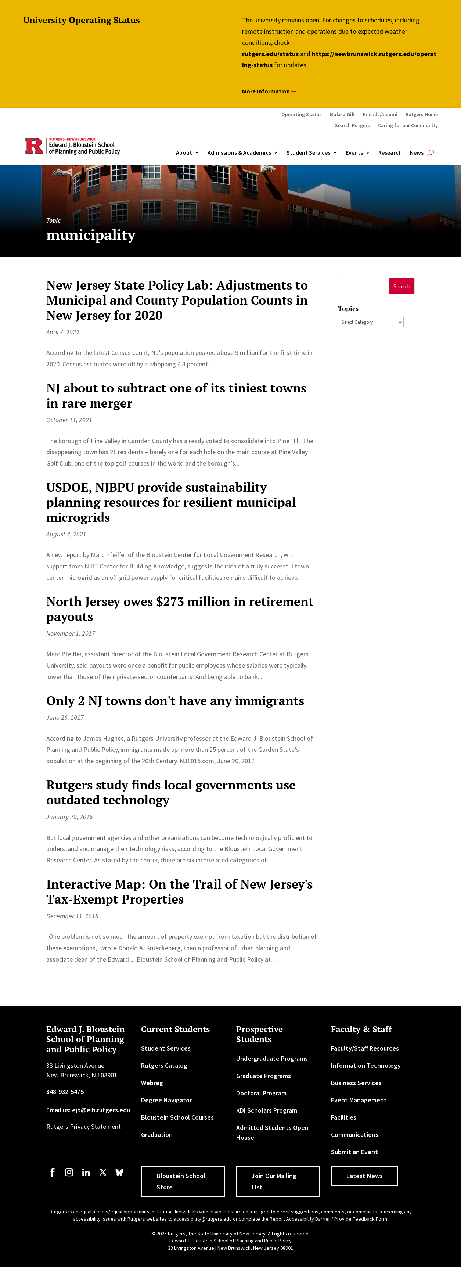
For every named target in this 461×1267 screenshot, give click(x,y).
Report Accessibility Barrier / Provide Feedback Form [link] (328, 1219)
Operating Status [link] (301, 115)
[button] (402, 286)
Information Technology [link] (366, 1065)
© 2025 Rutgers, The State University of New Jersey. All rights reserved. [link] (230, 1233)
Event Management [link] (359, 1100)
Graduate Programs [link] (263, 1076)
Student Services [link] (308, 153)
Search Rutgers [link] (352, 126)
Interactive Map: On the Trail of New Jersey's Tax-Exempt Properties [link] (179, 891)
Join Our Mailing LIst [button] (274, 1181)
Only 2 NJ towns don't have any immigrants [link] (175, 700)
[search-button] (431, 153)
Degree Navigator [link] (166, 1100)
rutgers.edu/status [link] (270, 54)
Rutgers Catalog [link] (164, 1065)
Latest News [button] (364, 1175)
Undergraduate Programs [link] (272, 1058)
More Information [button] (266, 91)
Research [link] (390, 153)
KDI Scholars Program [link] (266, 1110)
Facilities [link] (343, 1117)
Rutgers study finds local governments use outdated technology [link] (171, 792)
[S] (363, 286)
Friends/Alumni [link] (380, 115)
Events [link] (354, 153)
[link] (52, 1175)
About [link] (184, 153)
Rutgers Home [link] (422, 115)
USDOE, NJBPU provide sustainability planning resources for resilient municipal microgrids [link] (171, 502)
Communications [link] (354, 1134)
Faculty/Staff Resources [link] (365, 1048)
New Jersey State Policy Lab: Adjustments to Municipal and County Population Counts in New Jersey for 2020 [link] (177, 300)
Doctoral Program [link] (261, 1093)
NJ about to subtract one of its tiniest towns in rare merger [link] (176, 395)
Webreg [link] (152, 1082)
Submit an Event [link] (354, 1152)
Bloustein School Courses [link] (177, 1117)
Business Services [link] (356, 1082)
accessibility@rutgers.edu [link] (203, 1219)
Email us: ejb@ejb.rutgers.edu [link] (88, 1110)
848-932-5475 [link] (65, 1091)
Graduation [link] (157, 1134)
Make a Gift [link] (342, 115)
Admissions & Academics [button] (239, 153)
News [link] (417, 153)
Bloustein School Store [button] (180, 1181)
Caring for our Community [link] (408, 126)
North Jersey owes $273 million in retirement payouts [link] (180, 609)
